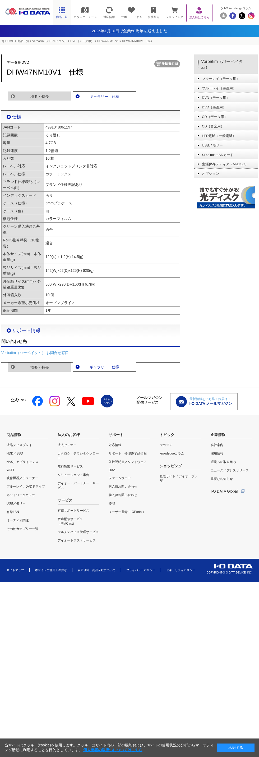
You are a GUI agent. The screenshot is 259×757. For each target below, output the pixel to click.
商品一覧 (23, 41)
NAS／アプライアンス (23, 462)
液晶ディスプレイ (19, 445)
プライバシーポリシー (140, 570)
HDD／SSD (15, 453)
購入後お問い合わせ (123, 495)
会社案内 (217, 445)
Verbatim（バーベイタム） (49, 41)
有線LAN (13, 512)
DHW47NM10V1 (108, 41)
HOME (9, 41)
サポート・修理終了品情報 (128, 453)
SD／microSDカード (218, 155)
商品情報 (14, 435)
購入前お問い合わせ (123, 486)
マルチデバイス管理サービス (78, 532)
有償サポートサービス (73, 510)
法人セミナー (67, 445)
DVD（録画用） (214, 107)
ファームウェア (120, 478)
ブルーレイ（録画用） (219, 88)
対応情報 (115, 445)
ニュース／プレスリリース (230, 470)
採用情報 (217, 453)
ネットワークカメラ (21, 495)
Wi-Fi (10, 470)
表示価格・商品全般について (96, 570)
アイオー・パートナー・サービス (78, 485)
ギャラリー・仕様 (104, 96)
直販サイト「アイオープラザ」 (179, 478)
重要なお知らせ (222, 479)
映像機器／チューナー (22, 478)
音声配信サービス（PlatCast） (70, 521)
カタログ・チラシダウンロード (78, 456)
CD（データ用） (215, 117)
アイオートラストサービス (77, 540)
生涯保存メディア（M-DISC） (225, 164)
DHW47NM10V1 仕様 (137, 41)
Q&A (112, 470)
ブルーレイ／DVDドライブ (26, 486)
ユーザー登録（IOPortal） (127, 512)
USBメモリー (212, 145)
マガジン (166, 445)
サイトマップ (15, 570)
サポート (116, 435)
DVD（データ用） (82, 41)
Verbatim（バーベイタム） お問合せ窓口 (35, 353)
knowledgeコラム (172, 453)
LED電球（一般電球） (219, 136)
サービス (65, 500)
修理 (112, 503)
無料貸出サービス (70, 466)
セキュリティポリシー (180, 570)
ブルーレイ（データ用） (221, 79)
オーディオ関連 (18, 520)
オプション (210, 174)
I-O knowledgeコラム (237, 8)
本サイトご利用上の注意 (51, 570)
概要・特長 (39, 96)
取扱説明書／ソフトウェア (128, 462)
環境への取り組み (223, 462)
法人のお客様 (69, 435)
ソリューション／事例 (73, 475)
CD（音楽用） (213, 126)
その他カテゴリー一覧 (22, 529)
